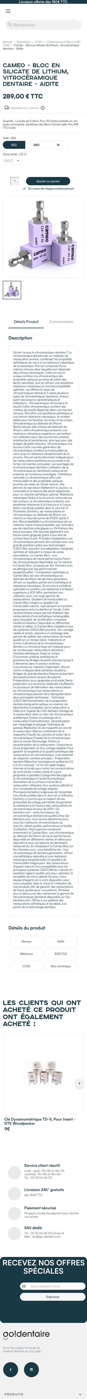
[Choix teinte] (12, 160)
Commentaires (61, 322)
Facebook (10, 1369)
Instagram (31, 1369)
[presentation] (51, 1311)
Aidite (60, 941)
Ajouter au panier (48, 181)
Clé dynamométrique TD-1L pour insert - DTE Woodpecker (39, 1121)
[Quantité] (14, 181)
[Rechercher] (43, 25)
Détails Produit (26, 322)
